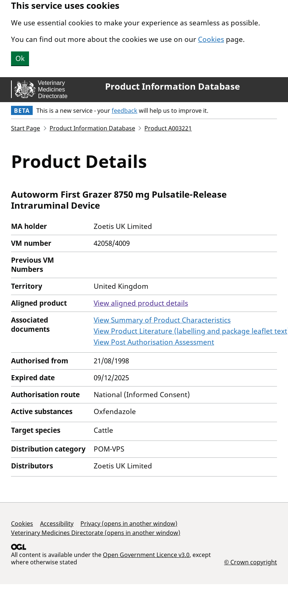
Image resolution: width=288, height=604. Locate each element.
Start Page (25, 128)
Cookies (211, 39)
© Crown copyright (250, 562)
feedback (124, 111)
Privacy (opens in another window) (128, 523)
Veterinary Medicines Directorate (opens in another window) (95, 533)
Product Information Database (172, 86)
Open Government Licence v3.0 (146, 555)
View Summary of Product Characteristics (162, 320)
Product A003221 (168, 128)
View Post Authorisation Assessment (154, 342)
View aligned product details (141, 303)
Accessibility (56, 523)
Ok (20, 58)
